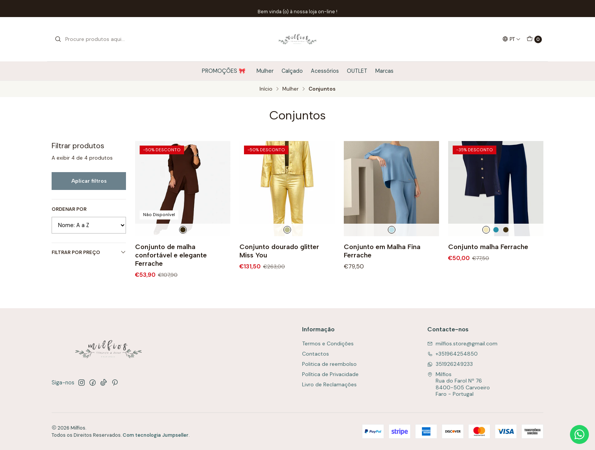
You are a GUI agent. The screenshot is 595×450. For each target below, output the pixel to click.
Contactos (315, 353)
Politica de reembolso (329, 364)
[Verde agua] (496, 230)
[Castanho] (183, 230)
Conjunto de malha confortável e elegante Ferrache (171, 255)
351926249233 (450, 364)
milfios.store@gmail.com (462, 343)
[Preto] (506, 230)
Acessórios (325, 70)
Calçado (292, 70)
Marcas (384, 70)
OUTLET (357, 70)
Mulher (265, 70)
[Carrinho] (534, 39)
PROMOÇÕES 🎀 (225, 70)
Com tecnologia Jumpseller (156, 435)
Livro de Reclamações (329, 384)
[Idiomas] (512, 39)
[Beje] (486, 230)
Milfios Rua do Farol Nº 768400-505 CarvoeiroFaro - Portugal (458, 384)
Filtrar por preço (89, 252)
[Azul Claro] (391, 230)
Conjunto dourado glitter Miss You (279, 251)
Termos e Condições (328, 343)
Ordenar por (69, 209)
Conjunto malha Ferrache (488, 247)
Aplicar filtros (89, 180)
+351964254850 (452, 353)
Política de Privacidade (330, 374)
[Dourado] (287, 230)
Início (266, 89)
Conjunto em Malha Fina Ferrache (382, 251)
